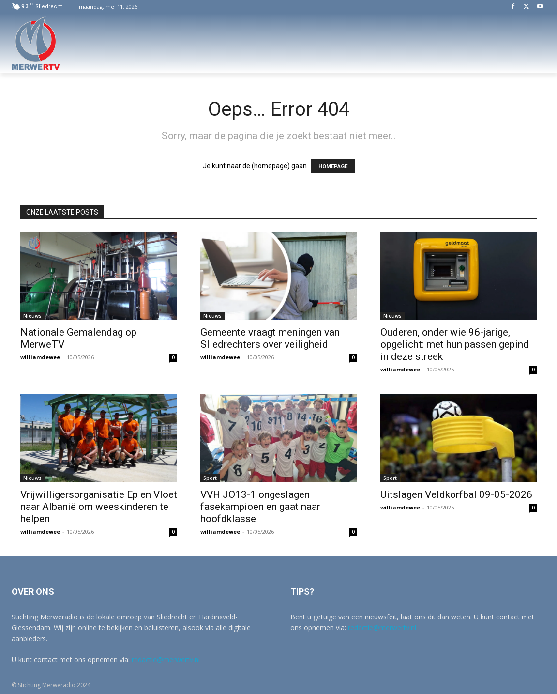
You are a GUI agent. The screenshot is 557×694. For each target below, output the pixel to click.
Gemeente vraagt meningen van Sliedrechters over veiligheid (270, 338)
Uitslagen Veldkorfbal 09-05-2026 (456, 494)
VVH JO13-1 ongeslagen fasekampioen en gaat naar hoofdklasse (260, 506)
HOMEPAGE (332, 166)
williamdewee (40, 357)
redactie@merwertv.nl (166, 659)
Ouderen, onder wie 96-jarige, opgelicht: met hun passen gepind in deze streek (454, 344)
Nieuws (32, 315)
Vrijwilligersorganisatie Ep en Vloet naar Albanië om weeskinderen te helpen (98, 506)
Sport (210, 478)
